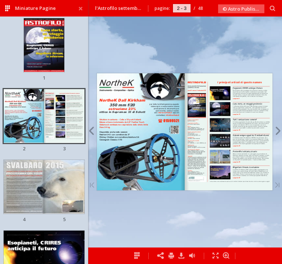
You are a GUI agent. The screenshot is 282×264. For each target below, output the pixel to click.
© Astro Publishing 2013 (243, 9)
